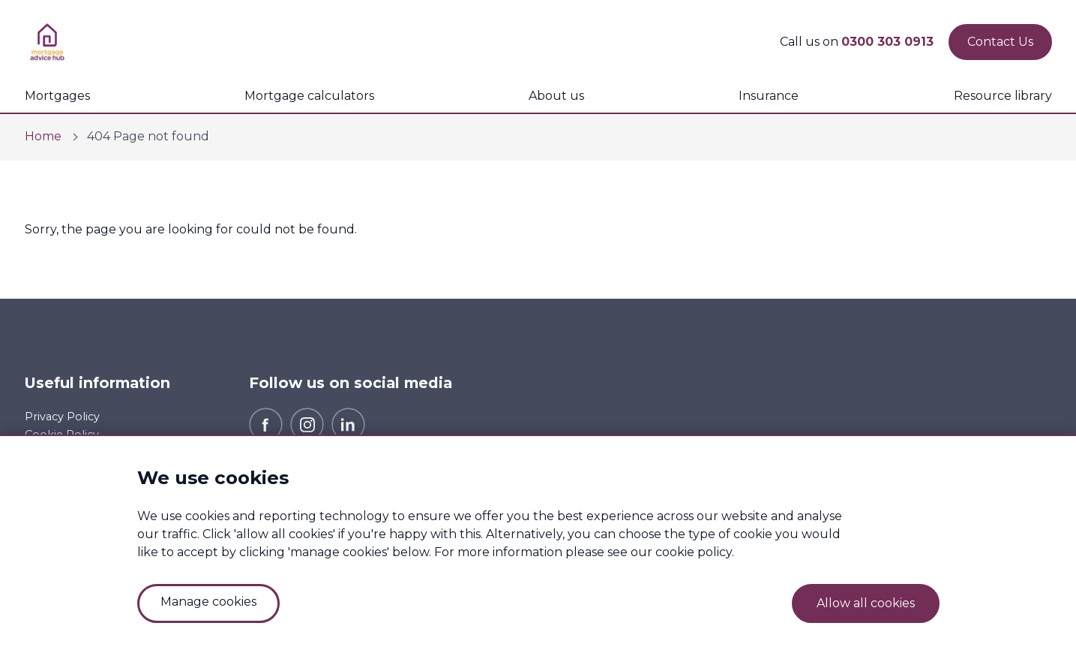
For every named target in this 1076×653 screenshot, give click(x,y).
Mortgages (57, 96)
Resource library (1003, 96)
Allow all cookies (866, 603)
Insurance (769, 96)
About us (556, 96)
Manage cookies (208, 601)
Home (43, 136)
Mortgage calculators (309, 96)
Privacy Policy (62, 416)
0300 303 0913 (887, 42)
